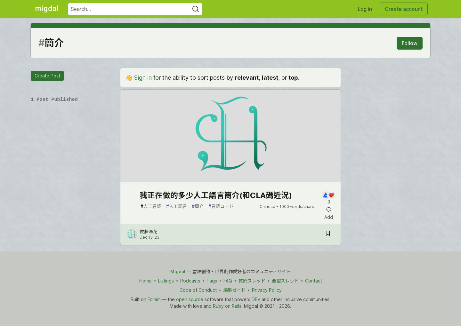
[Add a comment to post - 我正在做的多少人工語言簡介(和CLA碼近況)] (328, 198)
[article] (230, 180)
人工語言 (176, 206)
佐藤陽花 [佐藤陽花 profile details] (149, 231)
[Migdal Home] (47, 9)
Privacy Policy (267, 290)
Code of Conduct (198, 290)
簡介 (198, 206)
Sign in (143, 77)
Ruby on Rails (227, 306)
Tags (211, 280)
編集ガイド (234, 290)
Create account (404, 9)
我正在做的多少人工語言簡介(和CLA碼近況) (216, 195)
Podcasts (190, 280)
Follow (409, 43)
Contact (313, 280)
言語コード (221, 206)
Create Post (47, 75)
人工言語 (151, 206)
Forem (154, 299)
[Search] (195, 9)
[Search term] (135, 9)
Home (145, 280)
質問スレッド (252, 280)
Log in (365, 9)
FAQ (227, 280)
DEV (256, 299)
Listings (166, 280)
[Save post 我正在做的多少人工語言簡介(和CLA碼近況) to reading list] (327, 234)
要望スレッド (285, 280)
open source (189, 299)
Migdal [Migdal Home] (177, 271)
